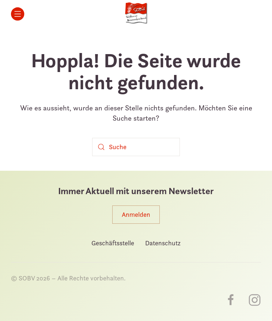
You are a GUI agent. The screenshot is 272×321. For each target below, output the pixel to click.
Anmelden (136, 214)
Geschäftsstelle (112, 243)
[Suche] (136, 147)
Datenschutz (163, 243)
